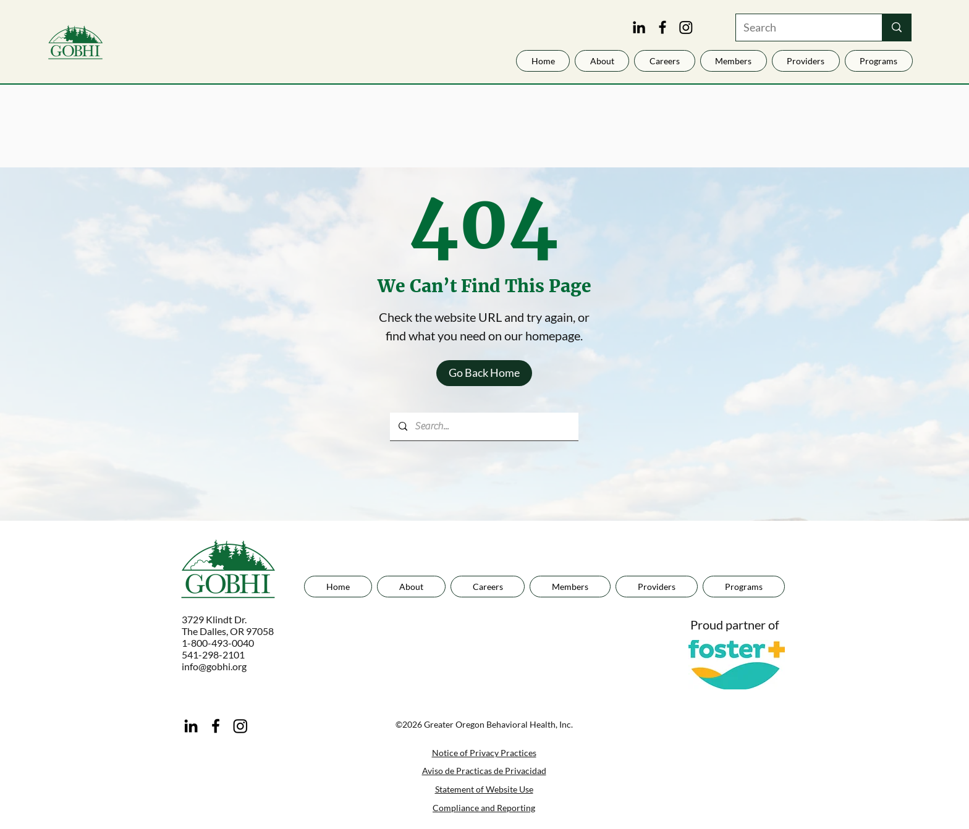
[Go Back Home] (484, 373)
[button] (806, 61)
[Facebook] (662, 27)
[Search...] (483, 426)
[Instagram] (686, 27)
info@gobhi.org (214, 666)
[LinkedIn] (639, 27)
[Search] (799, 27)
